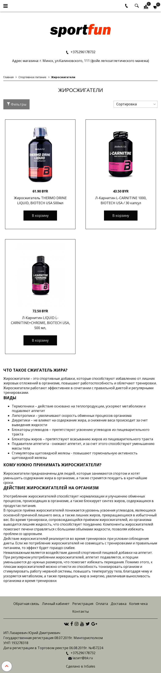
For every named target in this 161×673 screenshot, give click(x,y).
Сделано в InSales (80, 666)
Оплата (102, 603)
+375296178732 (82, 52)
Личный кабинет (56, 603)
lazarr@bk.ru (83, 658)
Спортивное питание (32, 77)
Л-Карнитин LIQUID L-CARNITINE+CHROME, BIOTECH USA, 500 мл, (40, 322)
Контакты (80, 611)
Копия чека (138, 603)
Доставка (118, 603)
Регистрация (82, 603)
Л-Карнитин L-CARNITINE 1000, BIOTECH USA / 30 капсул (121, 200)
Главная (8, 77)
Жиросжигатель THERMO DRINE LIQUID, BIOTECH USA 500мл (40, 200)
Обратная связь (26, 603)
